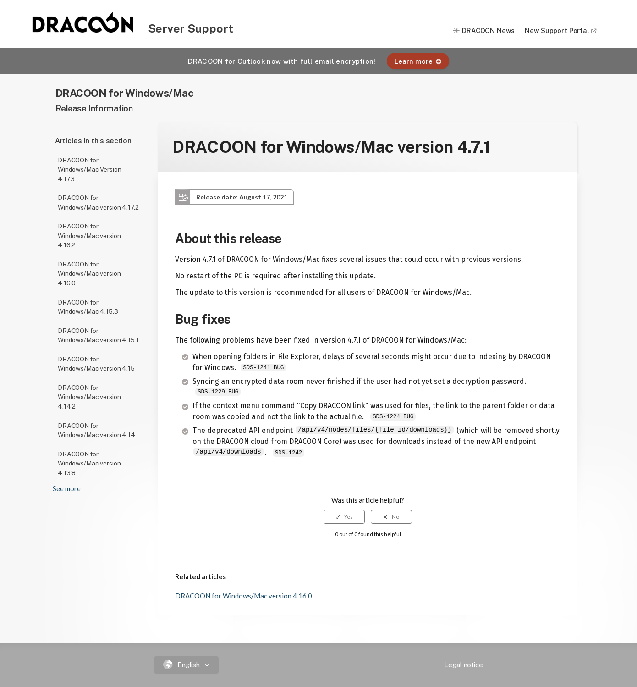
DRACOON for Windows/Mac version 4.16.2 (89, 235)
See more (67, 488)
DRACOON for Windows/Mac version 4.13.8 (89, 463)
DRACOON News (488, 30)
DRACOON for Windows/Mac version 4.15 (96, 363)
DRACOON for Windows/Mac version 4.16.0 (89, 273)
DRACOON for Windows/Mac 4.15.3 (88, 307)
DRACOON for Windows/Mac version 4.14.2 (89, 397)
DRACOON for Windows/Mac (124, 93)
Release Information (94, 108)
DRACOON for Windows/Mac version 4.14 (96, 430)
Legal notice (463, 665)
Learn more (418, 61)
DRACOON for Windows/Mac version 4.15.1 (98, 335)
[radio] (344, 517)
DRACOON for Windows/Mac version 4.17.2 (98, 202)
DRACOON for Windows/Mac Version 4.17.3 (89, 169)
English (183, 665)
